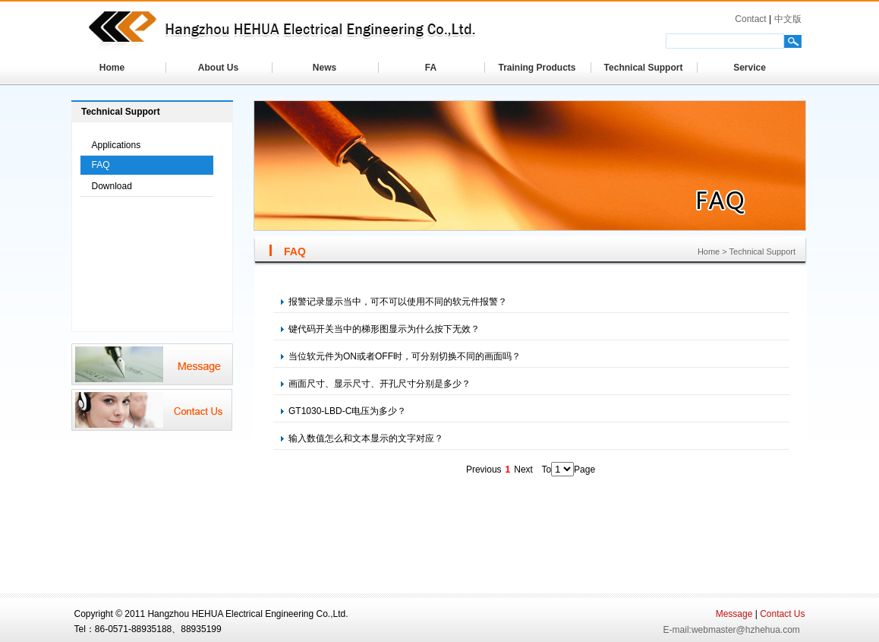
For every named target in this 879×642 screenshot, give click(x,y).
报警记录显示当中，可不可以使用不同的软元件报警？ (394, 301)
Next (523, 469)
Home (111, 67)
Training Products (536, 67)
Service (749, 67)
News (324, 67)
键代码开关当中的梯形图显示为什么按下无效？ (380, 329)
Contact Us (782, 614)
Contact (750, 19)
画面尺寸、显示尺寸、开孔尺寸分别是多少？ (376, 383)
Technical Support (643, 67)
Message (734, 614)
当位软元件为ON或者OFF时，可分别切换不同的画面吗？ (401, 356)
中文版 (788, 19)
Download (112, 186)
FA (430, 67)
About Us (218, 67)
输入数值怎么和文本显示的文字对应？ (362, 438)
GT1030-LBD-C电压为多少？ (343, 411)
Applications (116, 145)
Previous (484, 469)
